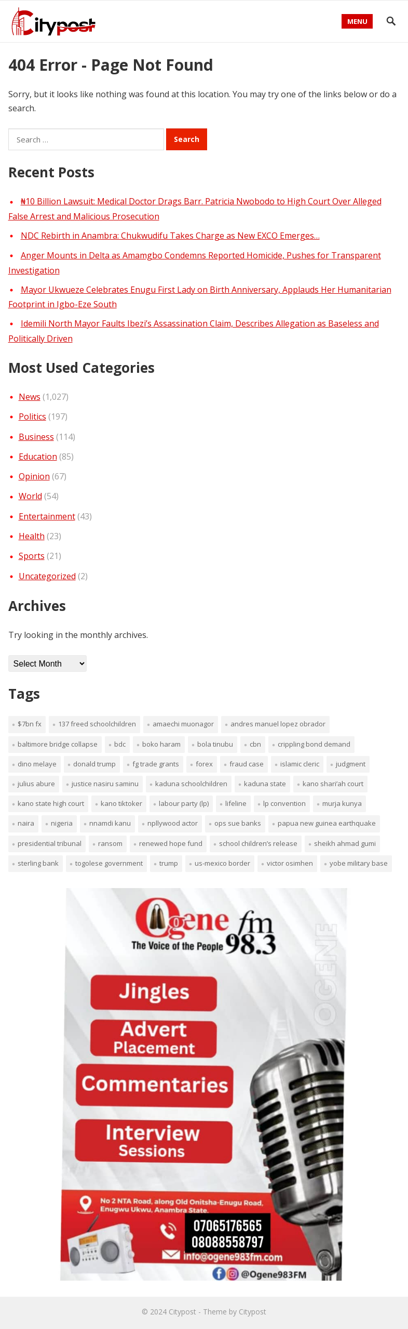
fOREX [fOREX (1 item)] (204, 763)
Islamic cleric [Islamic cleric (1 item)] (299, 763)
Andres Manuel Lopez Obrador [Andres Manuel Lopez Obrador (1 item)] (277, 723)
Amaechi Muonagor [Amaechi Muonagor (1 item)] (183, 723)
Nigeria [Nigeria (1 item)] (62, 823)
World (30, 496)
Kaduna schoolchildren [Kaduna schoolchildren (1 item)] (191, 783)
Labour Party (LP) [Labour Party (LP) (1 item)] (184, 803)
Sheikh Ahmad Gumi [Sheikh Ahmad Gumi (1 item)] (345, 843)
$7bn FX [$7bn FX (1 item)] (30, 723)
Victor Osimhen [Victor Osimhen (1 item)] (290, 863)
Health (32, 536)
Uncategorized (47, 576)
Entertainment (47, 516)
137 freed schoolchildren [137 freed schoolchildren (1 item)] (97, 723)
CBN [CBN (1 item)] (255, 744)
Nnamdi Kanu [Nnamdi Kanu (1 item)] (110, 823)
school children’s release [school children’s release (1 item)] (258, 843)
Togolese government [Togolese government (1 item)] (109, 863)
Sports (32, 556)
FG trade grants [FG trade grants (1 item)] (155, 763)
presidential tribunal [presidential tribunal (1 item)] (49, 843)
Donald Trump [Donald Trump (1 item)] (94, 763)
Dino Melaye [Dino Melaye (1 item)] (37, 763)
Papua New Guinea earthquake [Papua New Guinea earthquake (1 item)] (327, 823)
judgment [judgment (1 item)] (350, 763)
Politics (32, 416)
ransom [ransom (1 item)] (110, 843)
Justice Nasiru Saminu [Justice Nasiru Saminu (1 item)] (105, 783)
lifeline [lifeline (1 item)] (236, 803)
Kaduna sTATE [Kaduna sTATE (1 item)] (265, 783)
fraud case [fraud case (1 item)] (246, 763)
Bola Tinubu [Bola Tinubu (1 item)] (215, 744)
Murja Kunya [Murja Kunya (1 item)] (342, 803)
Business (36, 436)
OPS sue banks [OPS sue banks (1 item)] (237, 823)
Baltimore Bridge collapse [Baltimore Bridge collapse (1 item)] (58, 744)
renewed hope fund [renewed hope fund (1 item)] (170, 843)
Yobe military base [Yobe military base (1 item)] (359, 863)
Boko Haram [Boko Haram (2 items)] (161, 744)
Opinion (34, 476)
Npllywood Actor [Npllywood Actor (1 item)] (172, 823)
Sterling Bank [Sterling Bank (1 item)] (38, 863)
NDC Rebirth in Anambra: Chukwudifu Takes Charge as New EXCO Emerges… (170, 235)
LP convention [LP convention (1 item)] (284, 803)
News (29, 396)
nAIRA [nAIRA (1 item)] (26, 823)
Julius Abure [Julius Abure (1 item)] (36, 783)
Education (38, 456)
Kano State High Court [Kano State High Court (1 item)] (51, 803)
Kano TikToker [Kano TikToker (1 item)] (121, 803)
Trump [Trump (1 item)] (168, 863)
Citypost (182, 1312)
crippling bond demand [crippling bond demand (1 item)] (314, 744)
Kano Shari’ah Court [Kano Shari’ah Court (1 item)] (333, 783)
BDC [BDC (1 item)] (120, 744)
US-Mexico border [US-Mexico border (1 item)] (222, 863)
